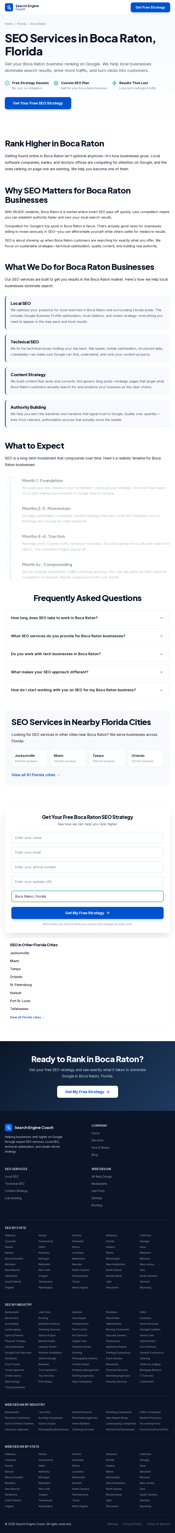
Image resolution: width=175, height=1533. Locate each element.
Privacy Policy (132, 1524)
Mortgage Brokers (151, 1369)
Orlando (16, 977)
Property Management (85, 1369)
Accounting (11, 1323)
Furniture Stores (81, 1346)
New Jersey (147, 1264)
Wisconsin (112, 1287)
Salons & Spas (47, 1335)
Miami (14, 961)
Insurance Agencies (17, 1429)
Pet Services (80, 1335)
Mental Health (47, 1341)
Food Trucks (12, 1364)
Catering (145, 1358)
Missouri (145, 1258)
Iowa (142, 1246)
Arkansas (111, 1235)
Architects (11, 1358)
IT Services (146, 1375)
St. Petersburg (21, 985)
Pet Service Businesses (120, 1429)
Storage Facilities (150, 1329)
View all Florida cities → (27, 1017)
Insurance (145, 1318)
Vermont (145, 1281)
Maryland (145, 1252)
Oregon (43, 1275)
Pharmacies (113, 1341)
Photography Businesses (54, 1429)
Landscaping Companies (121, 1423)
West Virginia (80, 1287)
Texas (76, 1281)
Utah (109, 1281)
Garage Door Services (18, 1352)
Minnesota (78, 1258)
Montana (10, 1264)
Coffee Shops (80, 1364)
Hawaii (9, 1246)
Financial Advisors (117, 1369)
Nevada (77, 1264)
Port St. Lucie (20, 1001)
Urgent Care (79, 1341)
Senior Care (147, 1335)
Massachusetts (14, 1258)
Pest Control (79, 1329)
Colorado (10, 1241)
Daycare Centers (116, 1335)
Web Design (12, 1381)
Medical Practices (49, 1323)
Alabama (10, 1235)
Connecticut (46, 1241)
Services (97, 1140)
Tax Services (46, 1375)
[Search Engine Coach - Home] (22, 7)
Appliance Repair (116, 1346)
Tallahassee (19, 1009)
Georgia (144, 1241)
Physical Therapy (15, 1341)
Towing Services (15, 1387)
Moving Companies (118, 1329)
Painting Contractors (118, 1352)
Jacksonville (19, 953)
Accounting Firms (150, 1423)
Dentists (97, 1198)
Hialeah (15, 993)
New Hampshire (115, 1264)
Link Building (13, 1198)
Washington (46, 1287)
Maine (109, 1252)
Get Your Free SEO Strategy (38, 103)
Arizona (76, 1235)
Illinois (76, 1246)
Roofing (97, 1205)
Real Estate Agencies (85, 1417)
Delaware (78, 1241)
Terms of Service (158, 1524)
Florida (21, 23)
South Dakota (13, 1281)
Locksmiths (147, 1381)
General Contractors (152, 1352)
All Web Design (102, 1176)
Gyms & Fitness (14, 1335)
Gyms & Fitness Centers (19, 1423)
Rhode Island (114, 1275)
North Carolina (80, 1269)
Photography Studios (84, 1358)
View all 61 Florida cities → (35, 775)
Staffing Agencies (83, 1375)
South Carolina (148, 1275)
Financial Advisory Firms (154, 1429)
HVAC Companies (150, 1412)
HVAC (143, 1312)
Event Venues (114, 1358)
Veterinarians (114, 1323)
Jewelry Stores (48, 1346)
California (145, 1235)
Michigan (44, 1258)
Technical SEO (14, 1183)
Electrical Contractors (17, 1417)
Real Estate (113, 1318)
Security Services (116, 1381)
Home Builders (81, 1423)
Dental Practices (82, 1412)
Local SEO (12, 1176)
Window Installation (50, 1352)
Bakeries (44, 1364)
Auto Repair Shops (117, 1417)
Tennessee (45, 1281)
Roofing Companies (51, 1417)
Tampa (15, 969)
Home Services (149, 1323)
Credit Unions (13, 1375)
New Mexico (12, 1269)
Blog (95, 1154)
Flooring (77, 1352)
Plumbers (111, 1312)
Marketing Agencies (118, 1375)
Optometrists (148, 1341)
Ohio (142, 1269)
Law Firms (98, 1190)
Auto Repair (79, 1318)
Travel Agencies (14, 1369)
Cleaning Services (49, 1329)
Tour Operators (48, 1369)
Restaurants (99, 1183)
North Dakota (114, 1269)
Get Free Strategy (150, 7)
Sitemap (112, 1524)
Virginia (9, 1287)
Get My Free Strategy (87, 1092)
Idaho (42, 1246)
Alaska (43, 1235)
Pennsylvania (80, 1275)
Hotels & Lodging (150, 1364)
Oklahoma (11, 1275)
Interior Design (47, 1358)
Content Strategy (16, 1190)
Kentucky (44, 1252)
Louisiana (78, 1252)
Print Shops (45, 1381)
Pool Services (148, 1346)
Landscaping (12, 1329)
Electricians (12, 1318)
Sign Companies (82, 1381)
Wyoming (145, 1287)
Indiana (110, 1246)
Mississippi (113, 1258)
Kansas (9, 1252)
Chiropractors (80, 1323)
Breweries (112, 1364)
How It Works (100, 1147)
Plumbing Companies (119, 1412)
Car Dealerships (14, 1346)
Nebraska (44, 1264)
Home (9, 23)
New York (44, 1269)
